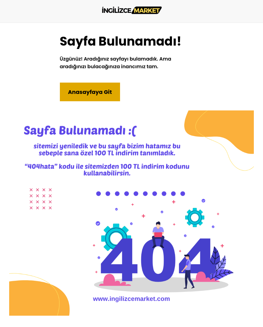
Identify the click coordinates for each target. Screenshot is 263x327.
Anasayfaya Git (90, 92)
